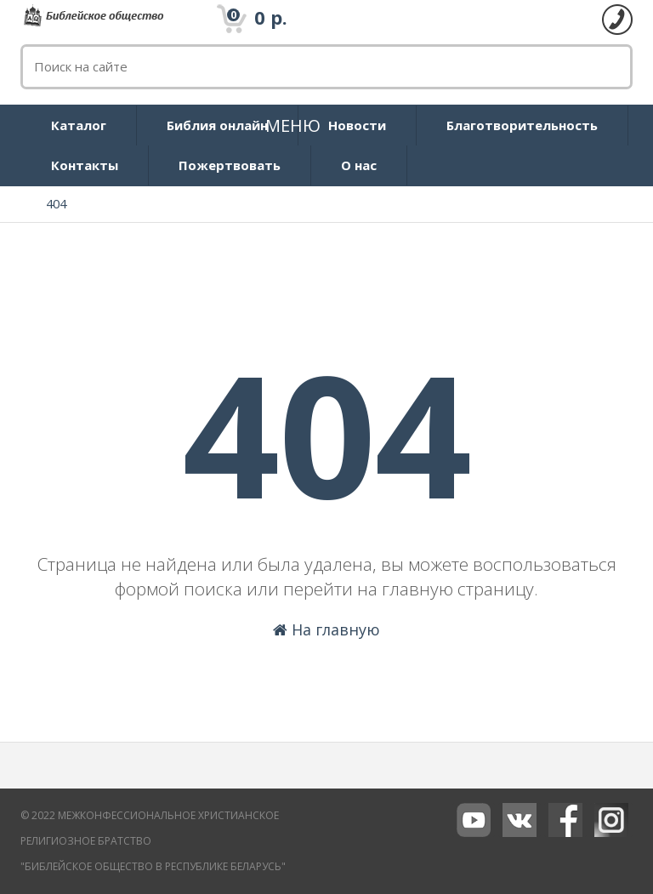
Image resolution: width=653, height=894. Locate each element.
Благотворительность (522, 125)
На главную (326, 629)
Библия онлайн (217, 125)
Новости (357, 125)
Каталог (78, 125)
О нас (359, 165)
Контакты (84, 165)
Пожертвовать (230, 165)
